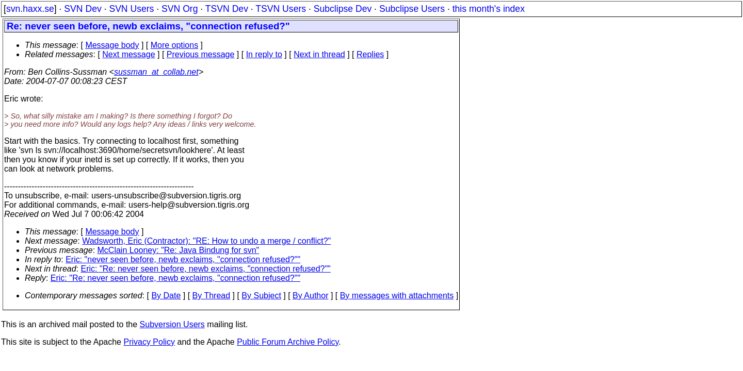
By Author (310, 295)
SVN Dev (82, 9)
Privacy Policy (149, 342)
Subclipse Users (412, 9)
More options (175, 45)
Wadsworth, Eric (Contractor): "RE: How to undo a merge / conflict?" (206, 241)
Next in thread (319, 54)
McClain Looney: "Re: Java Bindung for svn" (179, 250)
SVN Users (131, 9)
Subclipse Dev (343, 9)
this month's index (489, 9)
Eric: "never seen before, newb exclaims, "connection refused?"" (183, 259)
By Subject (261, 295)
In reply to (264, 54)
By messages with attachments (397, 295)
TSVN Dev (226, 9)
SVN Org (179, 9)
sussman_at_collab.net (156, 72)
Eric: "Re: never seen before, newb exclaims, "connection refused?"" (206, 268)
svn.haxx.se (30, 9)
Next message (128, 54)
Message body (112, 45)
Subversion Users (172, 324)
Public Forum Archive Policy (287, 342)
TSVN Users (280, 9)
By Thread (211, 295)
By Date (166, 295)
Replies (370, 54)
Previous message (201, 54)
